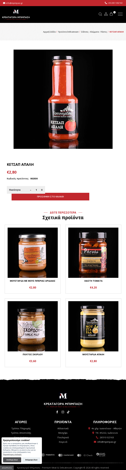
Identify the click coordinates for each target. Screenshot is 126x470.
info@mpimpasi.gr (14, 3)
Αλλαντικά (62, 422)
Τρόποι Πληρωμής (21, 422)
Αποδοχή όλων (12, 460)
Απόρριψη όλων (31, 460)
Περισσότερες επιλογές (12, 454)
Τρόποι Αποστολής (21, 426)
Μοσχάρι (63, 426)
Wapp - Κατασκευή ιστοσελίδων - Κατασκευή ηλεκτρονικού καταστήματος (63, 466)
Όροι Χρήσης (21, 431)
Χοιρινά (63, 435)
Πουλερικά (63, 431)
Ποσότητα (15, 189)
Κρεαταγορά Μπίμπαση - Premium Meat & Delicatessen (16, 14)
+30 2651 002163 (115, 3)
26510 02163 (107, 431)
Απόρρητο (7, 468)
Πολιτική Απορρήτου (21, 435)
